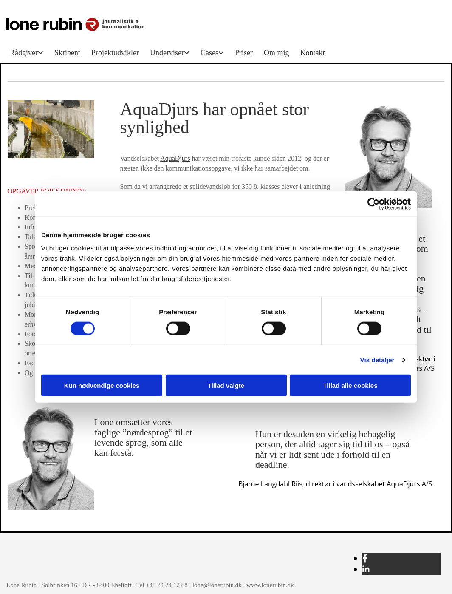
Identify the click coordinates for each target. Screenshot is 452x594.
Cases (209, 52)
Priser (244, 52)
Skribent (67, 52)
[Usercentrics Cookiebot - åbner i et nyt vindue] (373, 203)
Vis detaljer (377, 359)
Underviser (167, 52)
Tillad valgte (226, 385)
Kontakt (312, 52)
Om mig (276, 52)
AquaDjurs (175, 158)
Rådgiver (24, 52)
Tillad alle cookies (350, 385)
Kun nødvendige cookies (102, 385)
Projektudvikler (115, 52)
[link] (28, 52)
